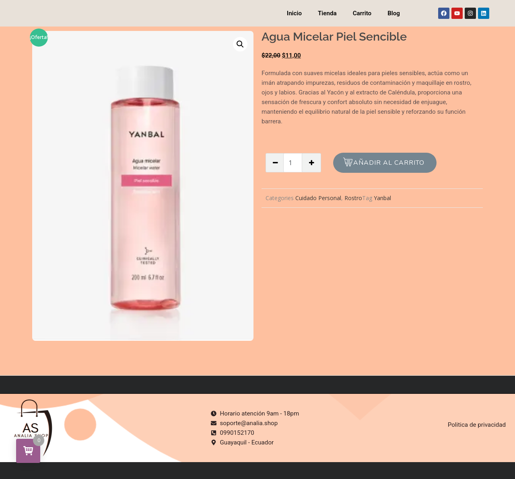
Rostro (353, 198)
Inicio (294, 13)
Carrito (362, 13)
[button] (240, 44)
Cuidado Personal (318, 198)
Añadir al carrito (388, 162)
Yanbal (382, 198)
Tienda (327, 13)
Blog (393, 13)
